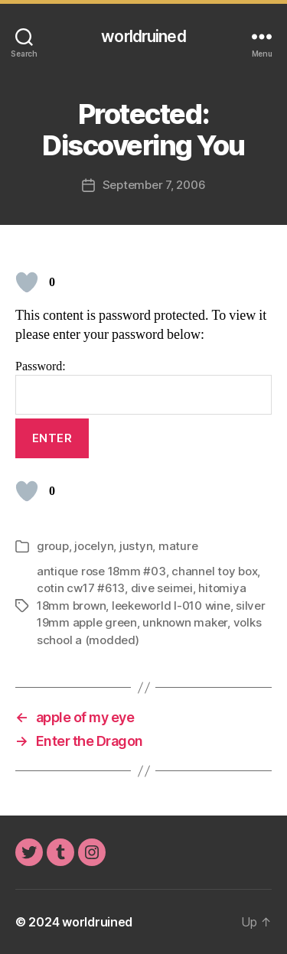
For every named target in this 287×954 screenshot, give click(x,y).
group (53, 546)
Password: (143, 387)
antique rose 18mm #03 (101, 571)
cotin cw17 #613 (81, 588)
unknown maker (184, 622)
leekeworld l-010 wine (171, 605)
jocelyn (93, 546)
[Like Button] (26, 282)
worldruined (143, 36)
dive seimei (162, 588)
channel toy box (214, 571)
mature (177, 546)
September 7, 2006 (154, 184)
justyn (135, 546)
